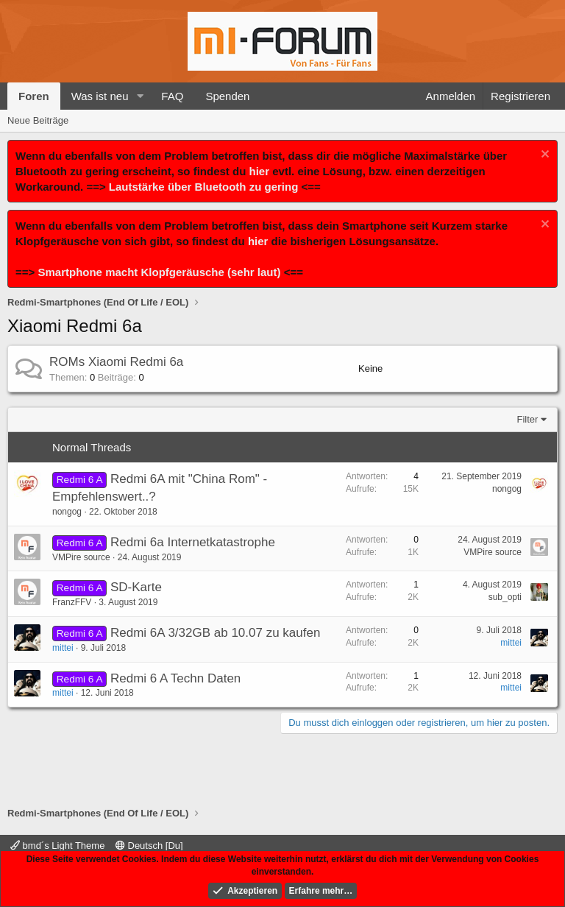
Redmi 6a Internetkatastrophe (192, 542)
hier (259, 171)
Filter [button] (528, 419)
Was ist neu (100, 96)
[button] (139, 96)
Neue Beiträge (37, 120)
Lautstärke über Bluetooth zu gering (204, 186)
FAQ (172, 96)
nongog (67, 512)
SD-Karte (136, 587)
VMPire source (81, 557)
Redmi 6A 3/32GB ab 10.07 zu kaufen (215, 633)
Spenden (227, 96)
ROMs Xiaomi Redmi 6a (116, 362)
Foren (33, 96)
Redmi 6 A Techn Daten (175, 678)
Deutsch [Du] (149, 845)
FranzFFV (71, 602)
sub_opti (505, 597)
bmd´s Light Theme (57, 845)
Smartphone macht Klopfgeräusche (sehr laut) (159, 272)
